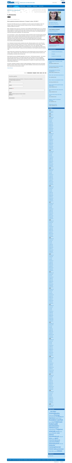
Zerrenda (41, 6)
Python (55, 459)
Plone (51, 459)
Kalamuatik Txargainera (13, 10)
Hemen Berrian (10, 67)
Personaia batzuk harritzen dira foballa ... (56, 66)
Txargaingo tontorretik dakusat (57, 51)
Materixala (22, 6)
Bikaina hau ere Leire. (53, 104)
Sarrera (10, 6)
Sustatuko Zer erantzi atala (56, 56)
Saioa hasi (62, 0)
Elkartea (35, 6)
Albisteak (29, 6)
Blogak (16, 6)
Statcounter (51, 455)
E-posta (10, 85)
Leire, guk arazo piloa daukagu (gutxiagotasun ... (54, 71)
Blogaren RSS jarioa (54, 22)
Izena (10, 81)
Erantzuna (11, 88)
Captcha (10, 92)
